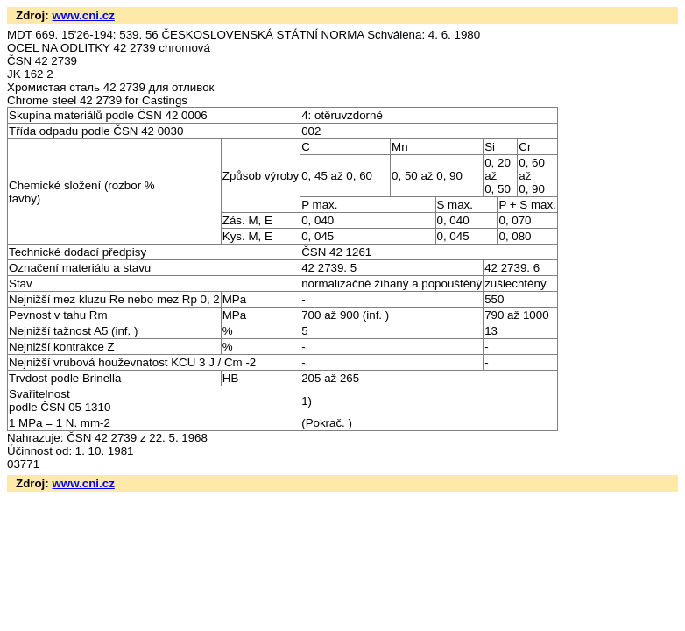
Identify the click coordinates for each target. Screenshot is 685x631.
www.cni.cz (83, 15)
